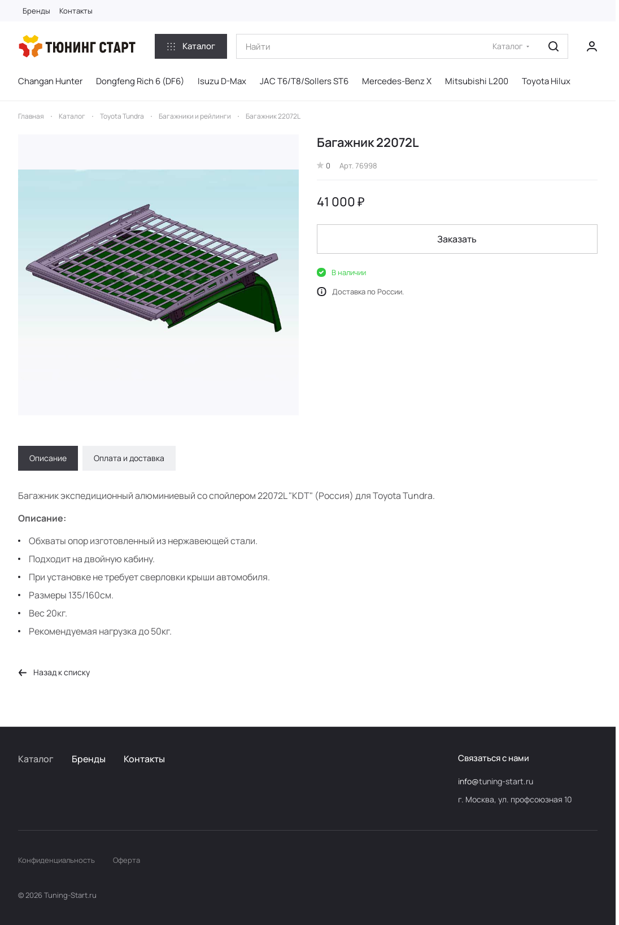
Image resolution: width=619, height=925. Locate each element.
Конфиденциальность (56, 860)
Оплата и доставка (129, 458)
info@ (468, 781)
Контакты (144, 759)
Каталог (36, 759)
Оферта (126, 860)
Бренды (89, 759)
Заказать (457, 239)
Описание (48, 458)
